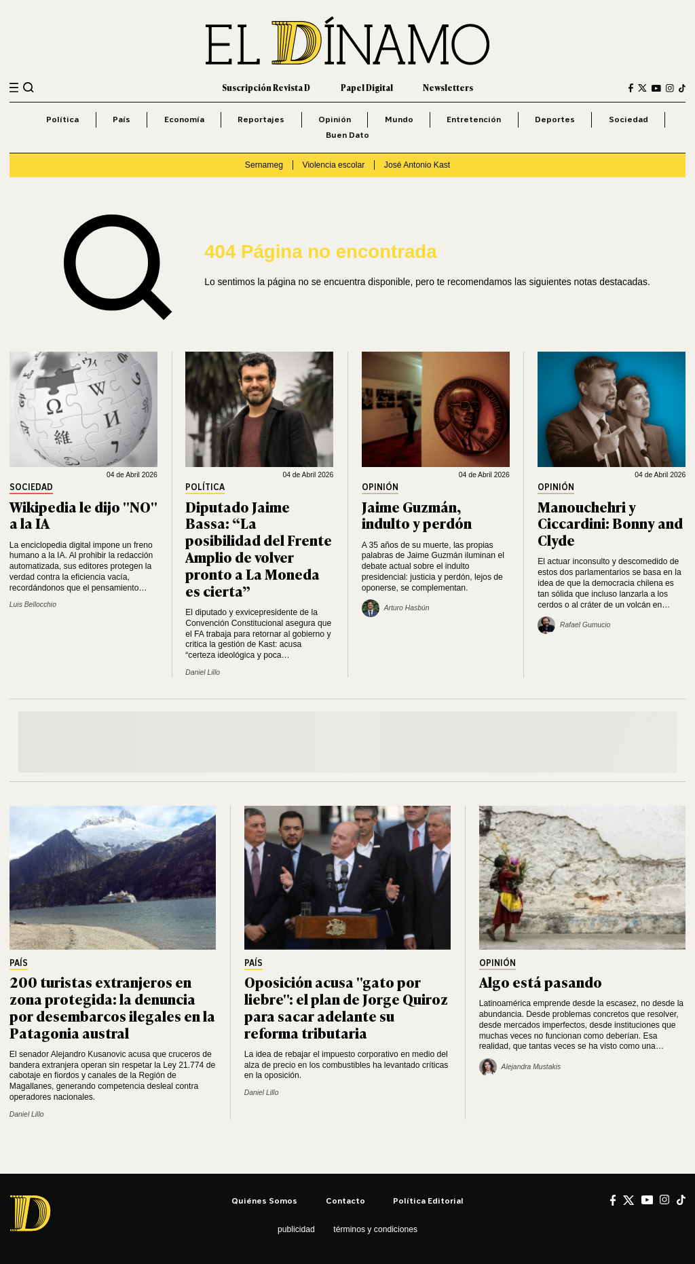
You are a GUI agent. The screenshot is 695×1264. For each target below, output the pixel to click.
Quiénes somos (264, 1200)
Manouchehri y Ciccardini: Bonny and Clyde (610, 523)
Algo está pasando (540, 981)
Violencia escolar (334, 165)
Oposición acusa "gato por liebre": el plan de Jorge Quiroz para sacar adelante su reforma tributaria (346, 1007)
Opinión (334, 119)
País (121, 119)
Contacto (345, 1200)
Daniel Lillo (202, 672)
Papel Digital (367, 87)
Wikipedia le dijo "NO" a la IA (83, 515)
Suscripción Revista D (266, 87)
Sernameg (264, 165)
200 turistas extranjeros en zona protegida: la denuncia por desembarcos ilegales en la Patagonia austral (112, 1007)
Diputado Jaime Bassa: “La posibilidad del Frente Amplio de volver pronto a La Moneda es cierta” (258, 548)
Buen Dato (347, 135)
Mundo (399, 119)
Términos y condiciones (375, 1229)
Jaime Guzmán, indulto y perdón (417, 515)
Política (62, 119)
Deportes (555, 119)
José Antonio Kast (417, 165)
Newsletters (448, 87)
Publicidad (296, 1229)
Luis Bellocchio (33, 604)
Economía (184, 119)
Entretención (474, 119)
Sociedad (628, 119)
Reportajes (261, 119)
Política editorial (428, 1200)
